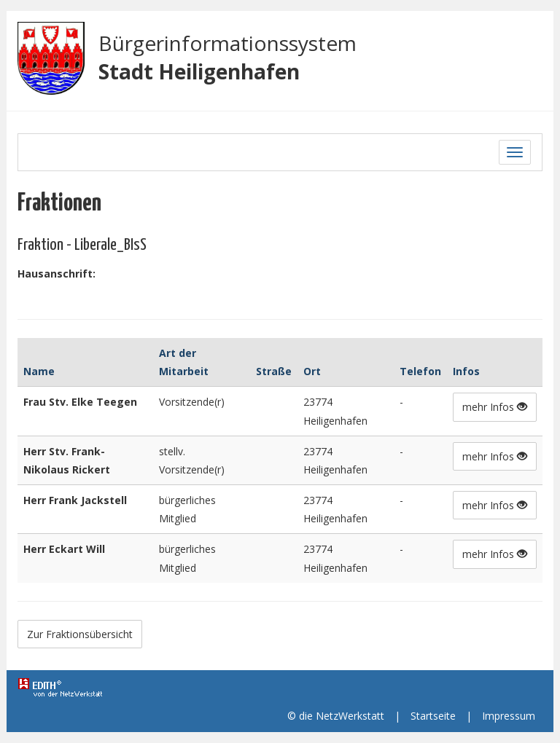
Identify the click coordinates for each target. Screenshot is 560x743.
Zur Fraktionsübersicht (80, 634)
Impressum (508, 716)
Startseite (433, 716)
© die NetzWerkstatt (335, 716)
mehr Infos (494, 407)
